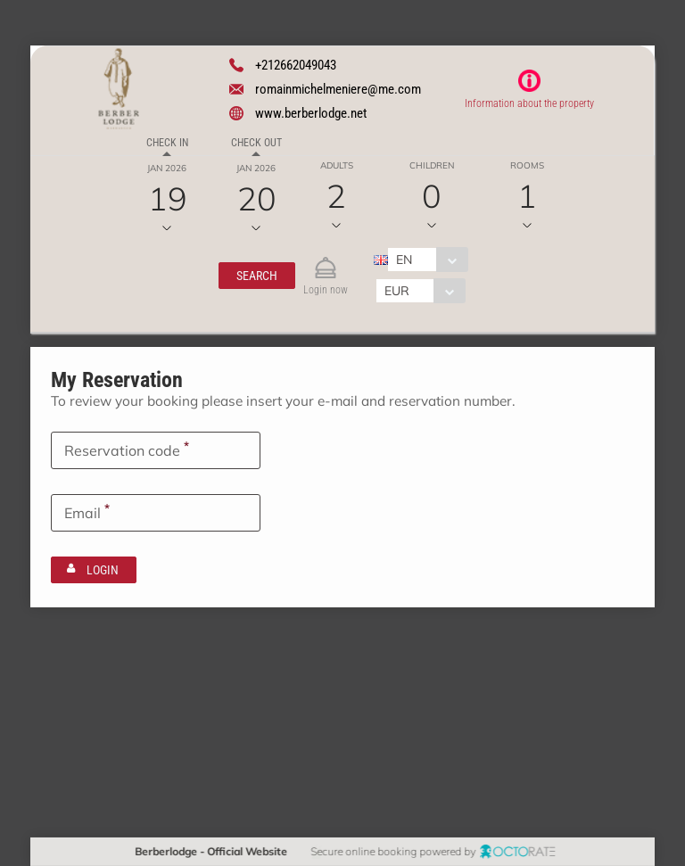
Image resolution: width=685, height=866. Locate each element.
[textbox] (155, 449)
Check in (167, 142)
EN (403, 260)
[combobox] (426, 259)
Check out (256, 142)
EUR (396, 291)
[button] (256, 275)
